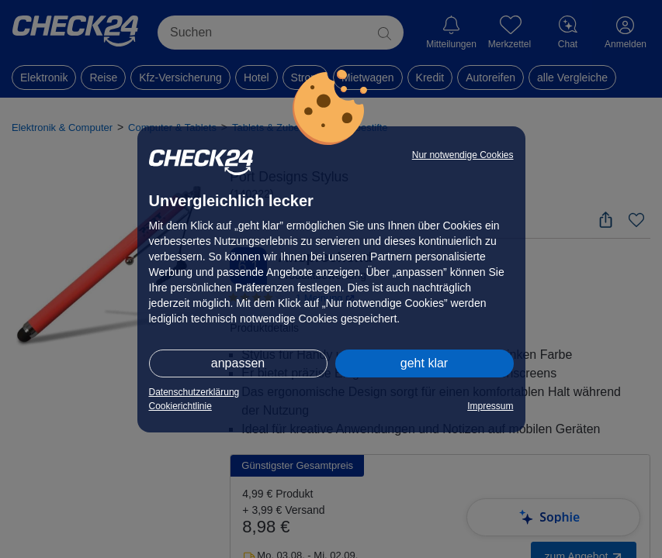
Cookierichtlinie (180, 406)
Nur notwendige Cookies (463, 155)
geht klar (424, 363)
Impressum (490, 406)
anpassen (238, 363)
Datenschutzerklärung (194, 392)
